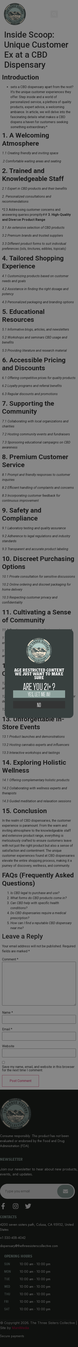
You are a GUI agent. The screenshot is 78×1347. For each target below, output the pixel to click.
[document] (39, 673)
